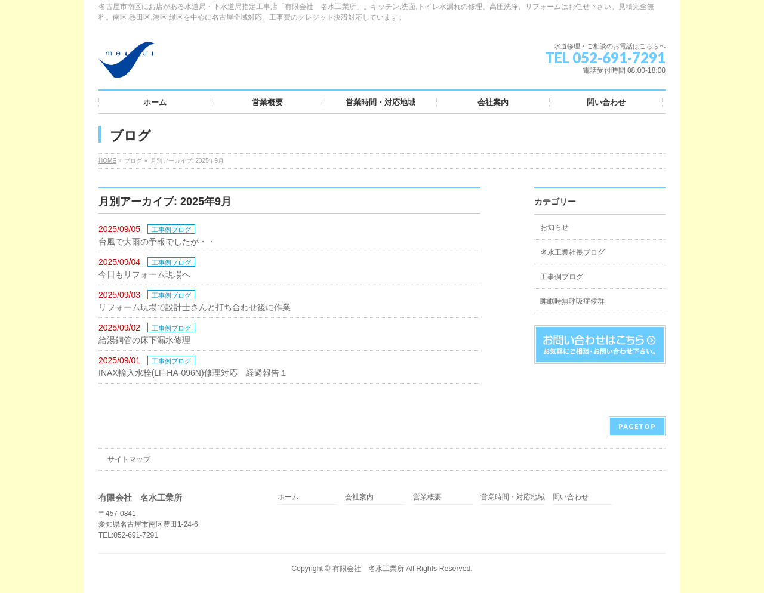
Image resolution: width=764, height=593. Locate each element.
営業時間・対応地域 (512, 497)
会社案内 (359, 497)
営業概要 (427, 497)
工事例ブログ (171, 229)
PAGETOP (637, 426)
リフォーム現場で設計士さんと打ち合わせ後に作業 (194, 307)
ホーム (288, 497)
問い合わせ (571, 497)
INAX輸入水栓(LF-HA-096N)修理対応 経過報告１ (193, 373)
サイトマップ (128, 459)
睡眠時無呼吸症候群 (572, 301)
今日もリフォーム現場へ (144, 274)
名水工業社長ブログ (572, 252)
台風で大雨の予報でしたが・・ (156, 241)
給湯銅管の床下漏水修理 (144, 340)
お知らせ (554, 227)
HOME (107, 160)
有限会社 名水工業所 (368, 568)
